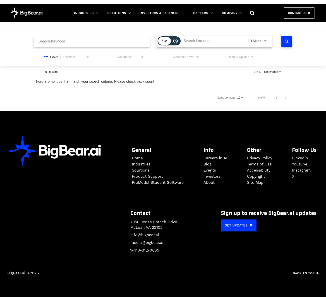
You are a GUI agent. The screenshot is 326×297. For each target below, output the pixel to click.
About (209, 182)
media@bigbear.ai (146, 242)
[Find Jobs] (286, 41)
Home (137, 158)
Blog (208, 164)
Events (210, 170)
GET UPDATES (239, 225)
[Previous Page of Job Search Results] (276, 97)
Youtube (299, 164)
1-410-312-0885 (144, 250)
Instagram (301, 170)
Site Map (255, 182)
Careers (200, 13)
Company (230, 13)
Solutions (116, 13)
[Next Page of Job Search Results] (285, 97)
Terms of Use (259, 164)
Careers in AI (215, 158)
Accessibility (258, 170)
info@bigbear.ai (144, 235)
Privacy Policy (259, 158)
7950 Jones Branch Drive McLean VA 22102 (153, 225)
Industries (84, 13)
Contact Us (299, 13)
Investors (212, 176)
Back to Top (306, 273)
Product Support (147, 176)
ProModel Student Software (158, 182)
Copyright (256, 176)
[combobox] (91, 41)
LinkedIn (300, 158)
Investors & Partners (160, 13)
